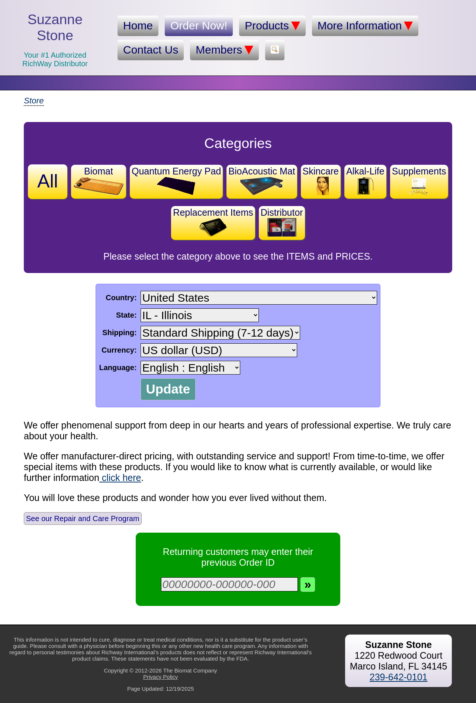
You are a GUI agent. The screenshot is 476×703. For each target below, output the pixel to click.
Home (138, 25)
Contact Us (150, 50)
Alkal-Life (365, 180)
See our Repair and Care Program (82, 518)
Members (224, 49)
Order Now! (198, 25)
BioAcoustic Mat (261, 180)
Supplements (419, 180)
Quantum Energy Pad (176, 180)
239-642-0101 (399, 677)
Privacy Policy (160, 677)
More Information (365, 25)
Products (272, 25)
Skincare (321, 180)
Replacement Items (213, 222)
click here (120, 477)
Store (34, 100)
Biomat (98, 180)
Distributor (282, 222)
